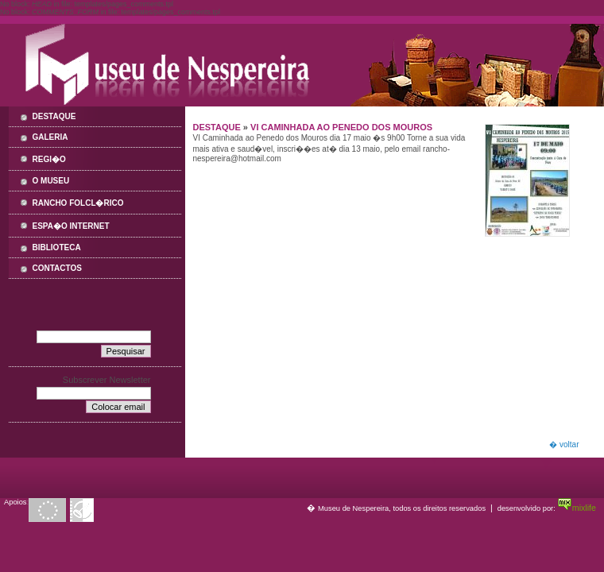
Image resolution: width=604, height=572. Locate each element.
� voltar (564, 444)
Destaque (54, 116)
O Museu (51, 180)
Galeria (50, 137)
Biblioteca (57, 247)
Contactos (57, 268)
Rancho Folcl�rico (78, 203)
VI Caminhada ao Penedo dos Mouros (341, 127)
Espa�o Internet (71, 226)
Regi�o (49, 159)
